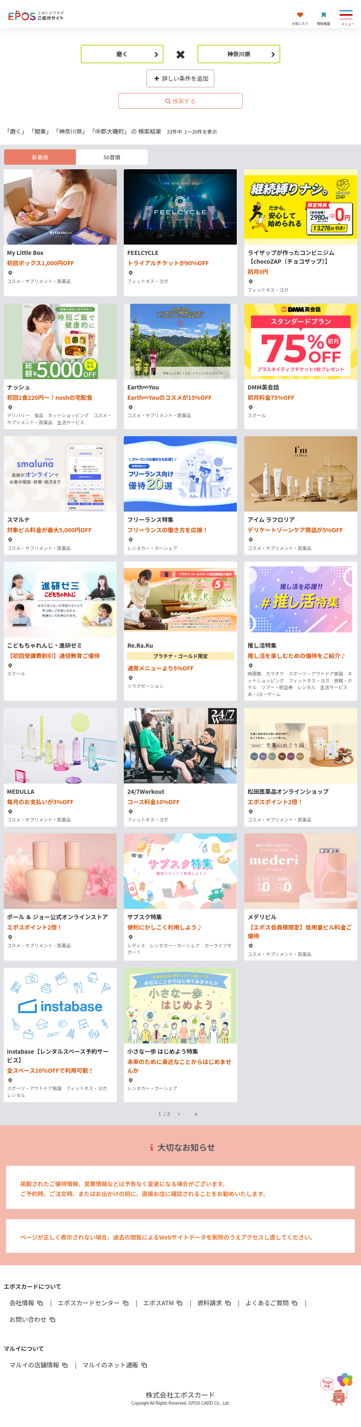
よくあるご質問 (272, 1302)
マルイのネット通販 (115, 1364)
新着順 (40, 157)
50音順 (111, 157)
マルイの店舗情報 (39, 1364)
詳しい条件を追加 (181, 78)
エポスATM (163, 1302)
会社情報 (27, 1302)
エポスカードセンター (94, 1302)
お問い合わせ (33, 1319)
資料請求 (214, 1302)
